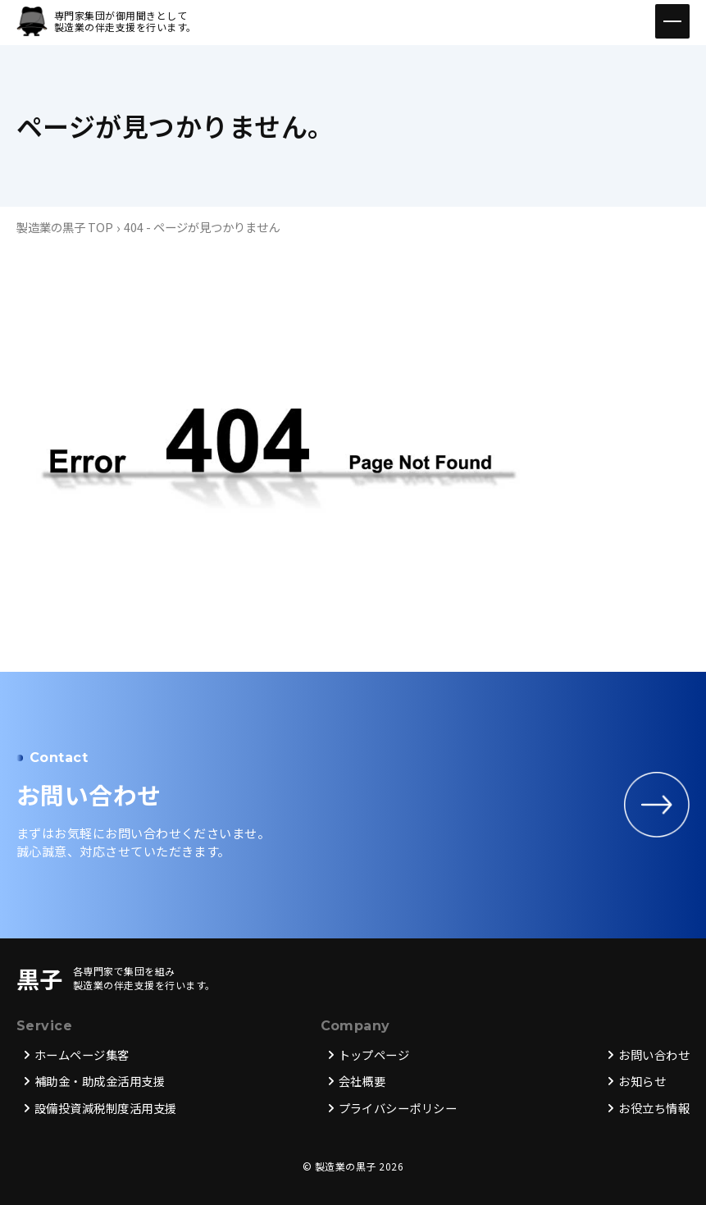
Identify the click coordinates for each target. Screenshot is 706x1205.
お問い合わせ (654, 1055)
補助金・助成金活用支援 (99, 1082)
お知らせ (642, 1082)
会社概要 (362, 1082)
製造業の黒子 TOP (64, 226)
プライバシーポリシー (398, 1109)
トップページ (374, 1055)
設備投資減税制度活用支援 (105, 1109)
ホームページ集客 (82, 1055)
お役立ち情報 (654, 1109)
